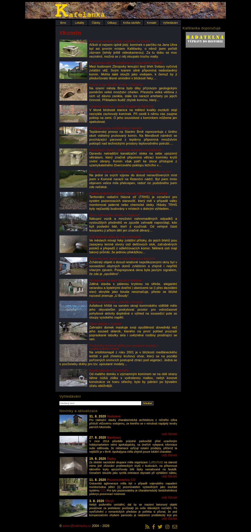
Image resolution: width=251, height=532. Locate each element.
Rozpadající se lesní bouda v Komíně (115, 280)
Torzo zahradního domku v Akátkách (114, 215)
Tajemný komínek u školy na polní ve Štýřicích (121, 106)
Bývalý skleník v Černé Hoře (109, 370)
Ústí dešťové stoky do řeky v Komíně (114, 237)
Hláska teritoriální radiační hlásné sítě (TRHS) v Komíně (128, 193)
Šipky (111, 458)
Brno (63, 22)
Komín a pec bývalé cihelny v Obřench (116, 84)
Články (96, 22)
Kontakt (151, 22)
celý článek (169, 434)
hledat (147, 403)
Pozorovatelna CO (121, 479)
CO (102, 490)
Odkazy (111, 22)
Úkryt (109, 501)
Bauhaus (114, 437)
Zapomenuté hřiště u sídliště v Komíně (116, 302)
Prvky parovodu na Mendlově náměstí (115, 128)
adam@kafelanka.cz (77, 525)
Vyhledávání (170, 22)
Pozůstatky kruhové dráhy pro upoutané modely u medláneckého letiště (123, 347)
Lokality (79, 22)
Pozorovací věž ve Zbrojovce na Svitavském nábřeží (125, 63)
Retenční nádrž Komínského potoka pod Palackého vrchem (130, 171)
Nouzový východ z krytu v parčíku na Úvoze (119, 41)
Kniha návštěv (131, 22)
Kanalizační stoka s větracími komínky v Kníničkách (125, 150)
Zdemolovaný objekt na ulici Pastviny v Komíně (122, 258)
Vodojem (114, 416)
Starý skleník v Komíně (105, 324)
